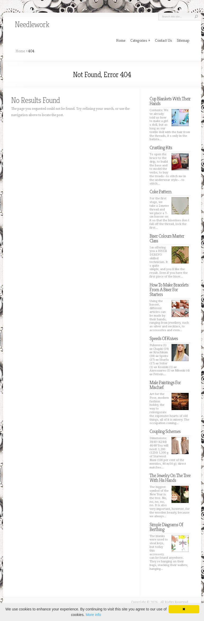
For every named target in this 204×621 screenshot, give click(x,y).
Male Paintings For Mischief (165, 384)
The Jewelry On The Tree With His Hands (170, 477)
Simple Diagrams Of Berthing (166, 526)
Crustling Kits (161, 147)
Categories (140, 40)
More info (93, 615)
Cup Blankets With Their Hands (170, 101)
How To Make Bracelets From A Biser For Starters (169, 289)
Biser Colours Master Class (167, 238)
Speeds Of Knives (164, 338)
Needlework (32, 25)
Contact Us (163, 40)
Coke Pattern (160, 192)
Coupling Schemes (165, 431)
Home (20, 51)
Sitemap (183, 40)
